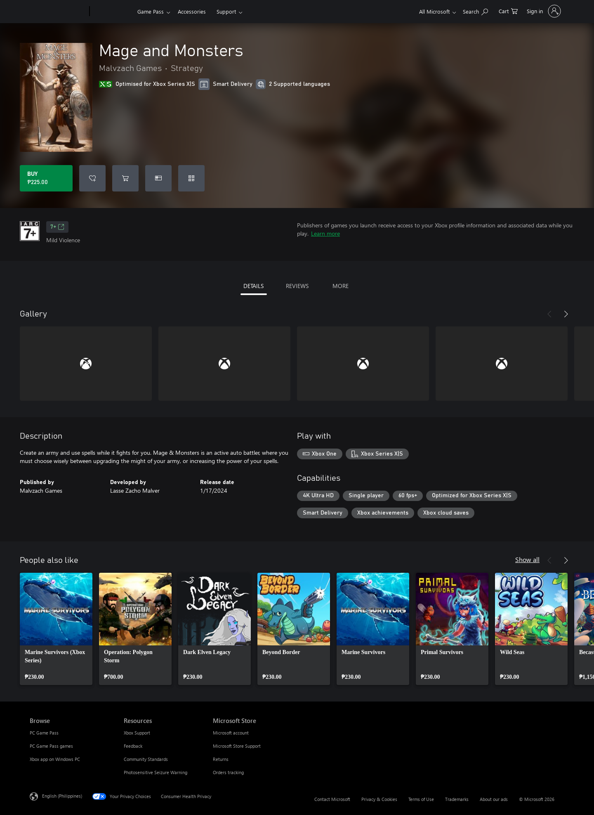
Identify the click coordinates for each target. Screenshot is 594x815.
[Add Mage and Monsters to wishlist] (92, 178)
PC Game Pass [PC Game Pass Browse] (44, 732)
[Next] (566, 314)
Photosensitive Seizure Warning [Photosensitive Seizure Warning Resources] (155, 772)
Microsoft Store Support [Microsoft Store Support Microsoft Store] (237, 746)
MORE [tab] (340, 286)
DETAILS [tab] (253, 286)
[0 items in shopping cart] (508, 10)
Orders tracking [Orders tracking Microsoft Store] (228, 772)
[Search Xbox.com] (475, 10)
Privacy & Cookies (379, 799)
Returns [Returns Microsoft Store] (221, 759)
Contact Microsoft (332, 799)
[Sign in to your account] (543, 11)
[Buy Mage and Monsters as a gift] (158, 178)
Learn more (325, 233)
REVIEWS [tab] (297, 286)
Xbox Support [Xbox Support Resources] (137, 732)
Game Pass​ (150, 11)
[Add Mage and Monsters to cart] (125, 178)
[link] (56, 629)
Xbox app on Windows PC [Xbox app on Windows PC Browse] (55, 759)
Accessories (192, 11)
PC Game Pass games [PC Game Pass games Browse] (51, 746)
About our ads (494, 799)
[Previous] (549, 314)
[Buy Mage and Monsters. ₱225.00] (46, 178)
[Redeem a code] (191, 178)
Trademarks (457, 799)
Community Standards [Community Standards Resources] (146, 759)
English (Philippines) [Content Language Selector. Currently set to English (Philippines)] (62, 795)
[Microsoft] (58, 11)
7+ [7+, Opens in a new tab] (57, 227)
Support (226, 11)
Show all (527, 559)
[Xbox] (112, 11)
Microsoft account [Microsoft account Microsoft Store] (231, 732)
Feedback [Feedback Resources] (133, 746)
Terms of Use (421, 799)
